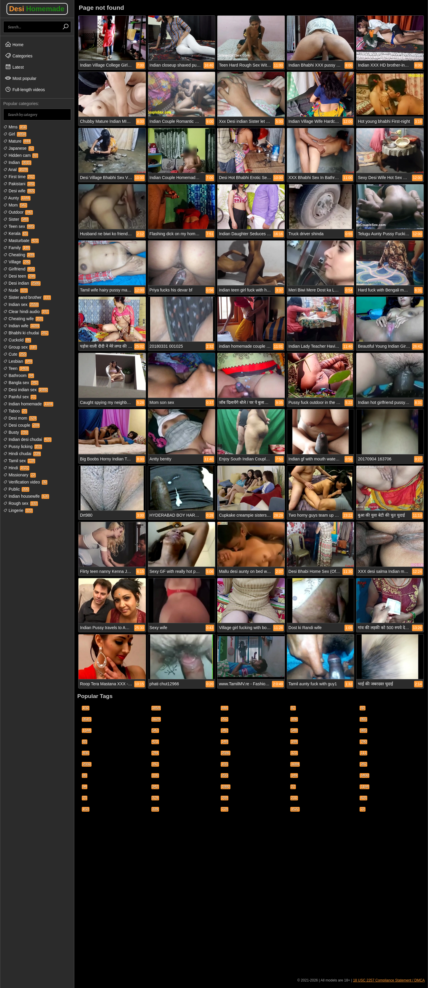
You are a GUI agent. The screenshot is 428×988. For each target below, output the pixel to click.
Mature (17, 141)
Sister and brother (27, 297)
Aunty (17, 198)
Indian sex (21, 304)
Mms (15, 127)
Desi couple (21, 425)
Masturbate (21, 240)
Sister (16, 219)
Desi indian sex (25, 389)
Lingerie (18, 510)
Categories (19, 55)
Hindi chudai (22, 453)
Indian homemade (28, 404)
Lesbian (18, 361)
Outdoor (18, 212)
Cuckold (17, 340)
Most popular (20, 78)
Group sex (20, 347)
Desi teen (19, 276)
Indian (17, 162)
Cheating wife (23, 318)
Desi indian (22, 283)
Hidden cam (20, 155)
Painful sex (19, 396)
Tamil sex (19, 460)
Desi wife (19, 190)
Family (16, 247)
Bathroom (18, 375)
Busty (15, 432)
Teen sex (19, 226)
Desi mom (20, 418)
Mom (15, 205)
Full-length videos (25, 89)
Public (16, 489)
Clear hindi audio (26, 311)
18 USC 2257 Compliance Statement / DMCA (389, 980)
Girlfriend (19, 269)
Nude (15, 290)
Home (14, 44)
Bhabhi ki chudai (26, 333)
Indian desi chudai (27, 439)
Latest (14, 67)
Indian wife (21, 325)
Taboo (15, 411)
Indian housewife (26, 496)
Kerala (15, 233)
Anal (15, 169)
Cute (15, 354)
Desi (37, 9)
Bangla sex (21, 382)
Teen (16, 368)
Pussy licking (22, 446)
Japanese (18, 148)
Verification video (25, 482)
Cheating (19, 254)
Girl (14, 134)
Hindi (16, 467)
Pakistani (19, 183)
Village (17, 262)
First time (19, 176)
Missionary (19, 475)
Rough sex (20, 503)
